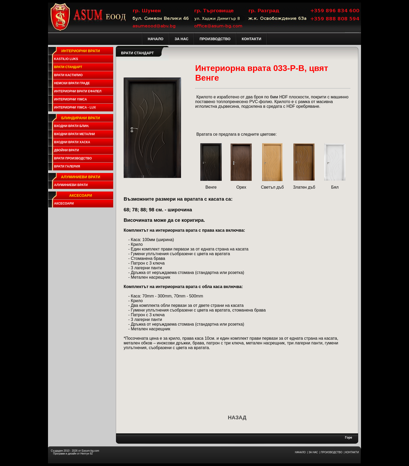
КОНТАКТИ (352, 452)
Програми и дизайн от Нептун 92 (73, 453)
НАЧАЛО (300, 452)
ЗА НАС (313, 452)
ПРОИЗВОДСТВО (331, 452)
